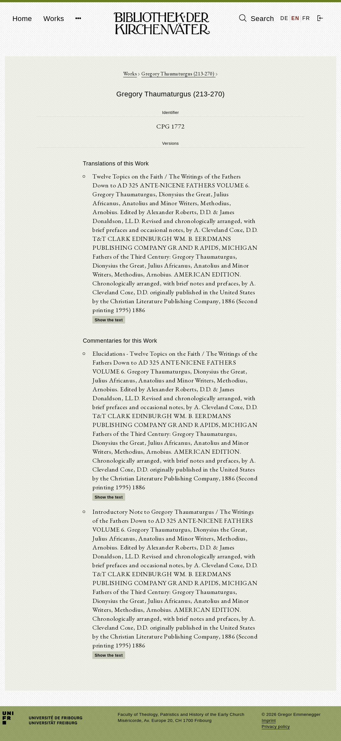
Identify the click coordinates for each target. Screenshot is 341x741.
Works (53, 19)
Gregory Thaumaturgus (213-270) (178, 73)
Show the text (109, 320)
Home (22, 19)
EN (295, 18)
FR (306, 18)
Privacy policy (276, 726)
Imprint (269, 720)
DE (284, 18)
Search (256, 18)
